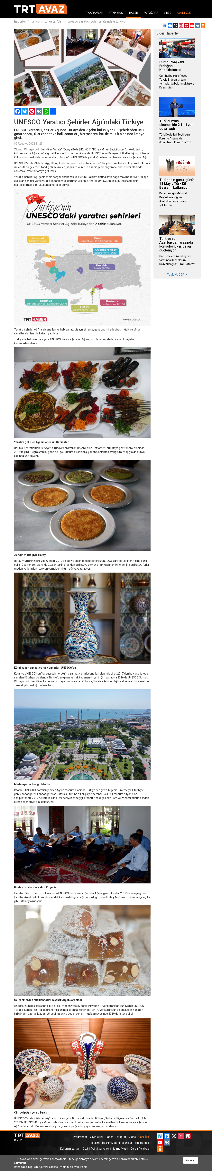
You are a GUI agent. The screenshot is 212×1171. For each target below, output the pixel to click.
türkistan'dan (53, 21)
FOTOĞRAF (151, 12)
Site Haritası (142, 1142)
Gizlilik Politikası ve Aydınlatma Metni (105, 1148)
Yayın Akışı (96, 1136)
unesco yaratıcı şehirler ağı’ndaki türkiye (96, 21)
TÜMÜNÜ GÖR (177, 274)
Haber (109, 1136)
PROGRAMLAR (94, 12)
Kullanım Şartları (70, 1148)
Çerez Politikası (140, 1148)
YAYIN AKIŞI (116, 12)
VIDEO (167, 12)
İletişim (95, 1142)
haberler (20, 21)
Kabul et (191, 1160)
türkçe (35, 21)
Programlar (80, 1136)
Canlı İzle (144, 1136)
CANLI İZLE (184, 12)
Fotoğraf (120, 1136)
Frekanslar (125, 1142)
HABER (133, 12)
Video (132, 1136)
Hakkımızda (109, 1142)
